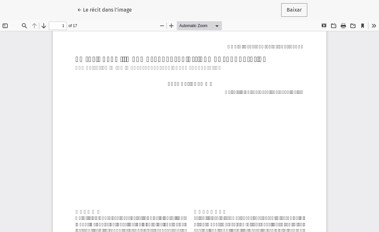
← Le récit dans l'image (107, 9)
